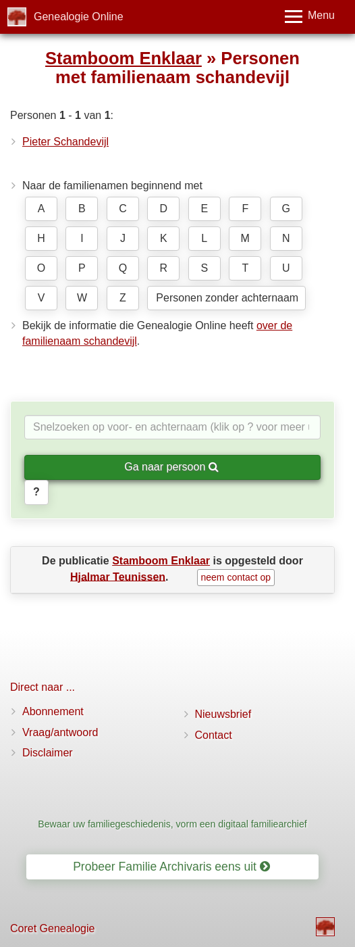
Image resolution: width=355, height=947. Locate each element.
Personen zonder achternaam (227, 297)
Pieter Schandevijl (65, 141)
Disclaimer (47, 752)
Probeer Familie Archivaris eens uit (171, 866)
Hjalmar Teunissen (117, 576)
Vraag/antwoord (60, 732)
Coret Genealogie (52, 928)
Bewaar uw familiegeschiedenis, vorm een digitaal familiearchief (172, 824)
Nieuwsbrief (223, 714)
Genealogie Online (79, 16)
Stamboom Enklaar (123, 58)
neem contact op (236, 577)
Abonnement (53, 711)
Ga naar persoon (171, 466)
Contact (213, 735)
